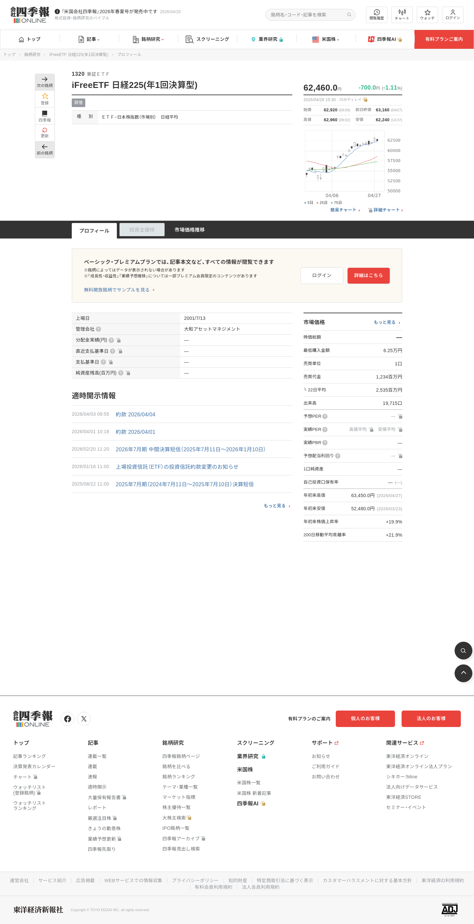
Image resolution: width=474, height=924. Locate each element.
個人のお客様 (365, 718)
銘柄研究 (148, 39)
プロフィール (94, 231)
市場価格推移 (190, 230)
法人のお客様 (431, 718)
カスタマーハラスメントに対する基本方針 (367, 880)
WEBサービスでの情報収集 (133, 880)
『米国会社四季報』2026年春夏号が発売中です (109, 11)
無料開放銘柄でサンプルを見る (117, 290)
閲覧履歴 (377, 14)
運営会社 (19, 880)
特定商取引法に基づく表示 (285, 880)
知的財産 (237, 880)
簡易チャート (343, 210)
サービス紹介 (52, 880)
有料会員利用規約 (213, 887)
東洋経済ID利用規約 (443, 880)
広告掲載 (85, 880)
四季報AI (385, 39)
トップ (29, 39)
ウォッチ (427, 15)
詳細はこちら (368, 275)
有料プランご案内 (444, 39)
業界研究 (266, 39)
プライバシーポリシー (195, 880)
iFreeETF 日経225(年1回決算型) (78, 54)
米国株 (325, 39)
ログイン (453, 15)
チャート (402, 15)
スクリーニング (207, 39)
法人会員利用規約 (260, 887)
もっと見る (275, 506)
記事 (89, 39)
